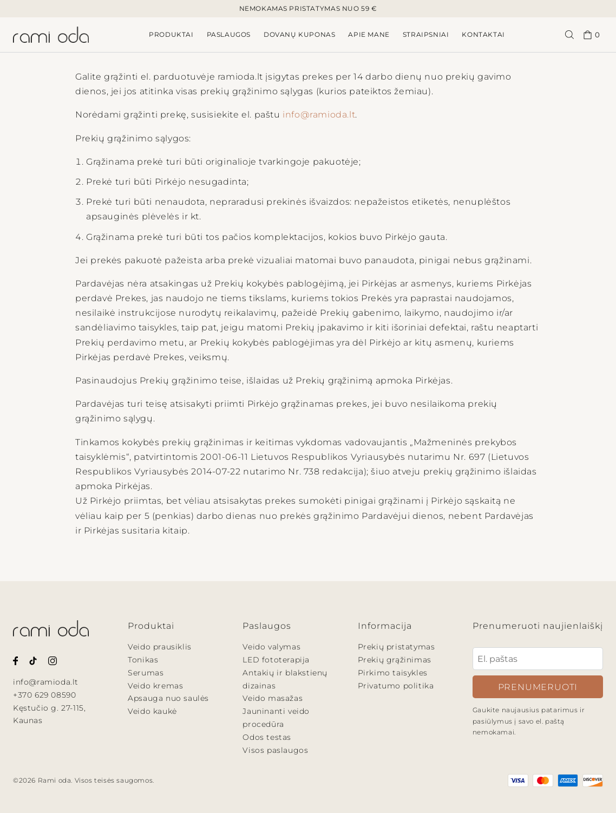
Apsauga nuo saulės (168, 698)
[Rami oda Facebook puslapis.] (15, 660)
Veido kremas (155, 686)
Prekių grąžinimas (394, 660)
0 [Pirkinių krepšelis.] (592, 35)
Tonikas (143, 660)
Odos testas (267, 737)
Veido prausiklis (160, 647)
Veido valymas (271, 647)
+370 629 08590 (44, 695)
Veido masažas (273, 698)
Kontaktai (483, 34)
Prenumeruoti (538, 687)
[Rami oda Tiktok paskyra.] (33, 660)
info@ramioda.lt (319, 114)
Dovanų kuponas (299, 34)
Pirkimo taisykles (393, 673)
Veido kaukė (152, 711)
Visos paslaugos (275, 750)
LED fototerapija (276, 660)
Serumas (145, 673)
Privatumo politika (396, 686)
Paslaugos (229, 34)
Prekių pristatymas (396, 647)
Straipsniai (426, 34)
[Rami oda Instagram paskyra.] (52, 660)
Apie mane (368, 34)
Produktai (171, 34)
